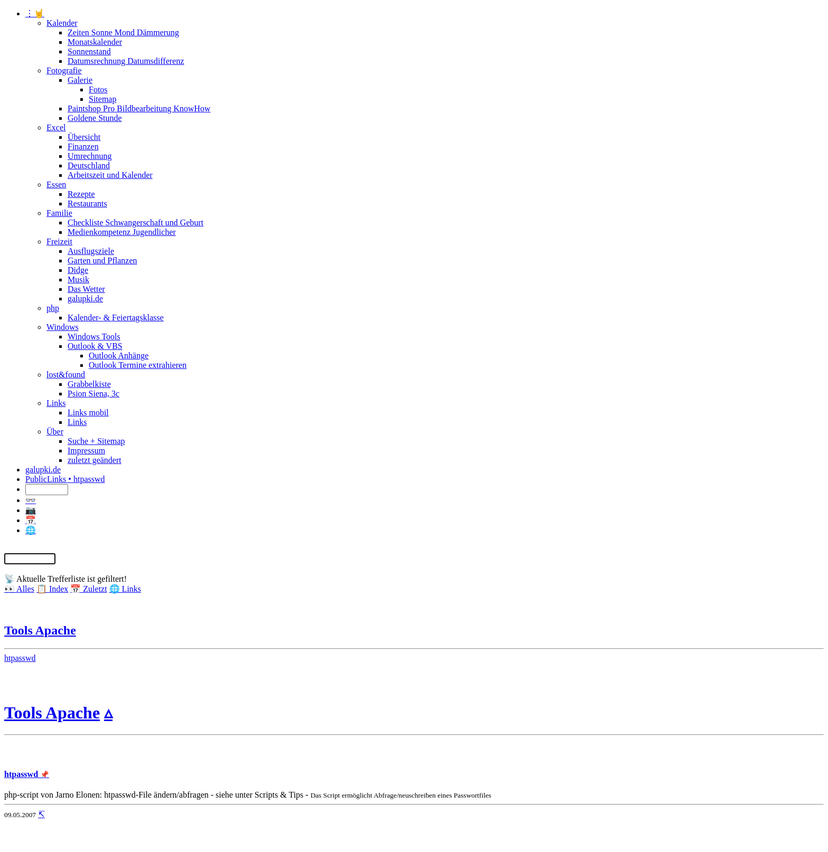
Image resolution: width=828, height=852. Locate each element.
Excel (55, 127)
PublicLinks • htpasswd (65, 479)
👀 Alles (19, 588)
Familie (59, 213)
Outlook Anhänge (118, 355)
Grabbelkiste (89, 384)
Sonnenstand (89, 51)
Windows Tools (94, 336)
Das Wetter (86, 289)
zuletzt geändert (94, 460)
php (52, 308)
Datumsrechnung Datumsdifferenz (126, 60)
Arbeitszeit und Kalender (110, 175)
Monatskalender (95, 41)
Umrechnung (90, 156)
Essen (56, 184)
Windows (62, 327)
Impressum (86, 450)
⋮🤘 (34, 13)
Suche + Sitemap (96, 441)
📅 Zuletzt (88, 588)
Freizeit (59, 241)
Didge (78, 270)
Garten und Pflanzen (102, 260)
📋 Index (52, 588)
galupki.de (85, 298)
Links (55, 403)
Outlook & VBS (95, 346)
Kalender (62, 22)
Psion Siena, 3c (93, 393)
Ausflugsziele (91, 251)
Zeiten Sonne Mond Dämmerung (123, 32)
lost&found (65, 374)
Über (54, 431)
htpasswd (20, 658)
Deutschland (89, 165)
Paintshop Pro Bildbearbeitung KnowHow (139, 108)
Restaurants (87, 203)
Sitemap (102, 98)
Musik (78, 279)
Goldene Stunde (95, 117)
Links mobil (88, 412)
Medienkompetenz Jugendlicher (122, 232)
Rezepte (81, 194)
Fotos (98, 89)
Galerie (80, 79)
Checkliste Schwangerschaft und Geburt (135, 222)
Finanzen (83, 146)
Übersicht (84, 136)
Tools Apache (40, 630)
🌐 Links (125, 588)
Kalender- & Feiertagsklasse (116, 317)
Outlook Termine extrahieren (137, 365)
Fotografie (64, 70)
